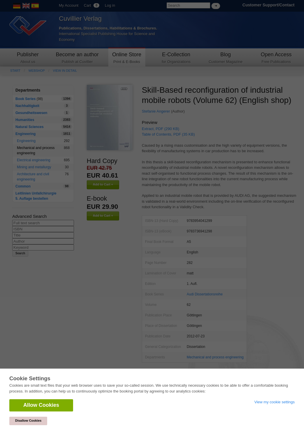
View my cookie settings (274, 402)
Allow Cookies (41, 405)
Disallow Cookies (28, 420)
